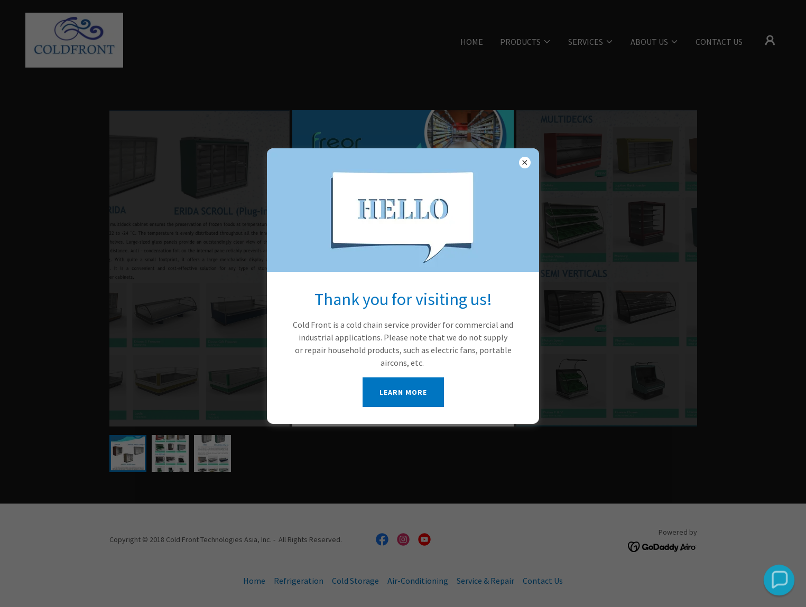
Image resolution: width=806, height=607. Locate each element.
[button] (779, 580)
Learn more (403, 392)
